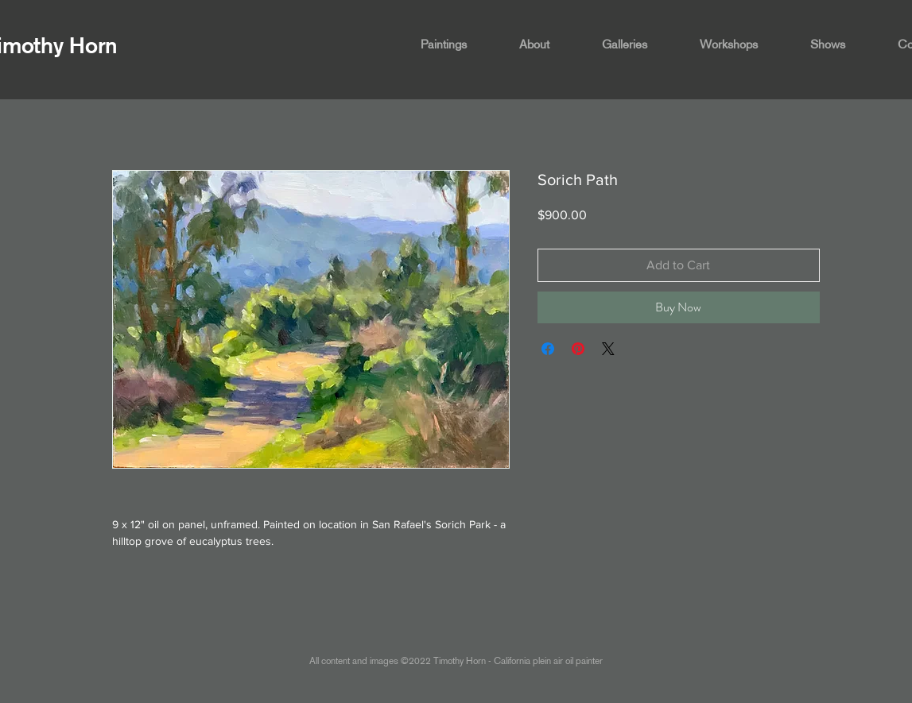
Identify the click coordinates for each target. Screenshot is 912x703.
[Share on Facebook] (547, 348)
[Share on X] (608, 348)
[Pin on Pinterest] (578, 348)
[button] (458, 44)
